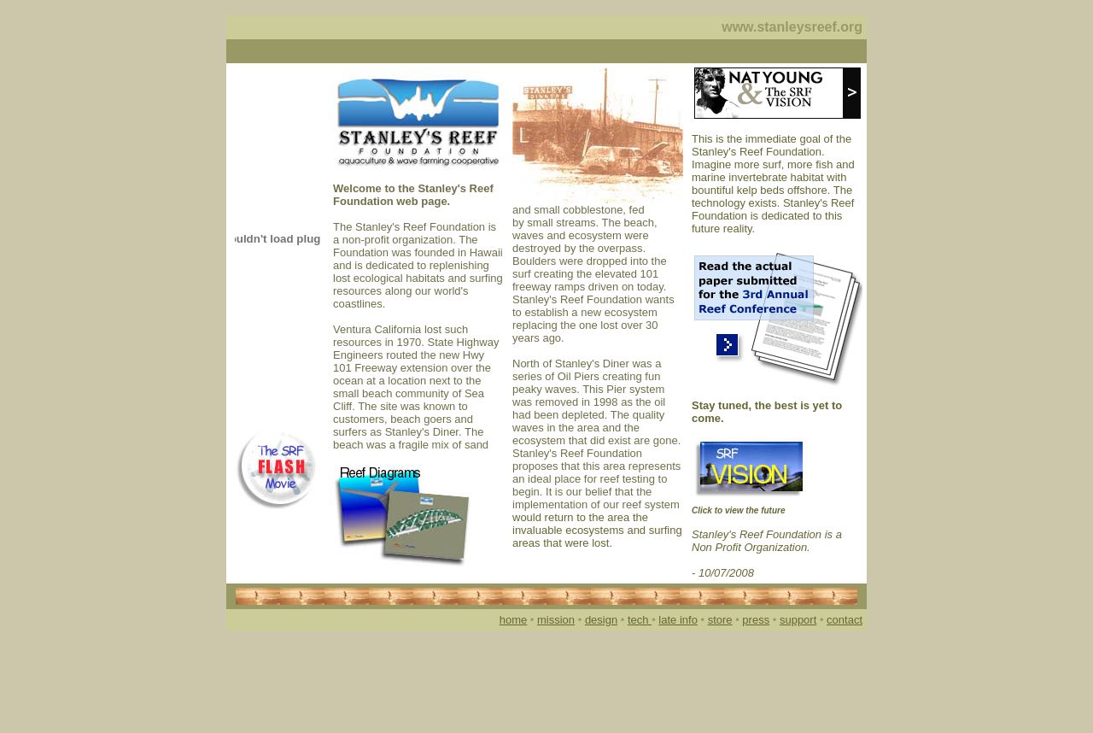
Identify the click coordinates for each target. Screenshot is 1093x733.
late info (678, 619)
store (720, 619)
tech (640, 619)
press (755, 619)
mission (556, 619)
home (514, 619)
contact (844, 619)
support (798, 619)
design (601, 619)
